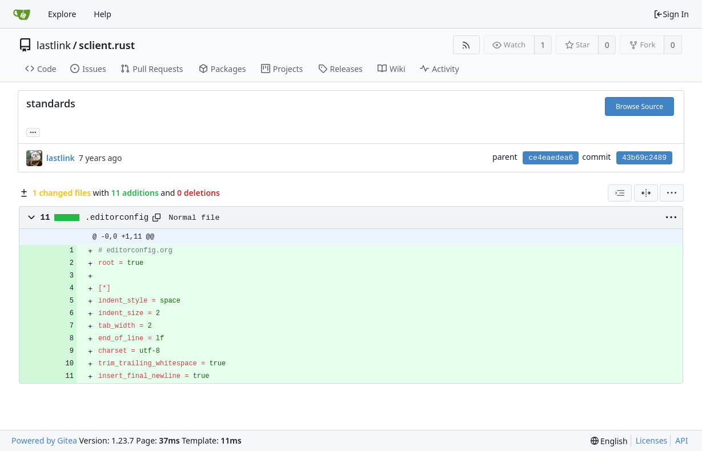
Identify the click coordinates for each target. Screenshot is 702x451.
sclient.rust (107, 45)
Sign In (671, 14)
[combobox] (620, 193)
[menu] (672, 193)
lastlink (54, 45)
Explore (62, 14)
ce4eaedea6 (550, 158)
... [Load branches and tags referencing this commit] (33, 131)
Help (102, 14)
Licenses (652, 440)
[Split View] (646, 193)
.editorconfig (117, 217)
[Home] (22, 14)
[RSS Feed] (466, 44)
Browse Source (639, 106)
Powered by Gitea (44, 440)
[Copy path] (157, 218)
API (681, 440)
